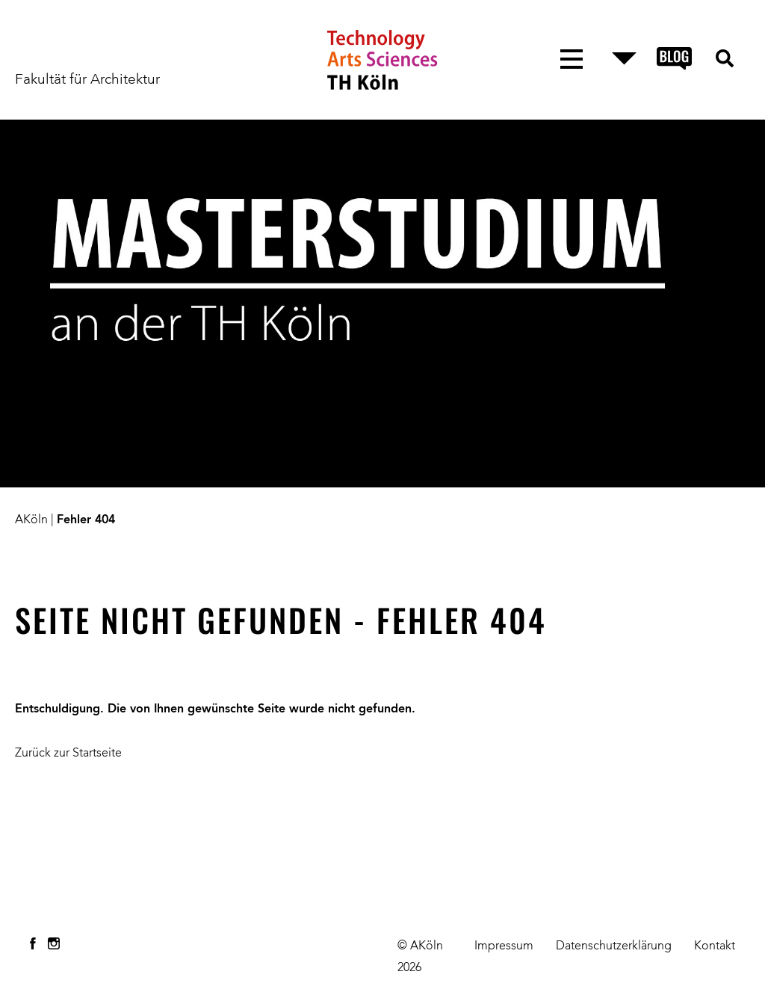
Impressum (503, 946)
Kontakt (714, 946)
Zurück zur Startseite (68, 754)
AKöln (31, 520)
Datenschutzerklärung (614, 946)
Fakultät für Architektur (87, 80)
